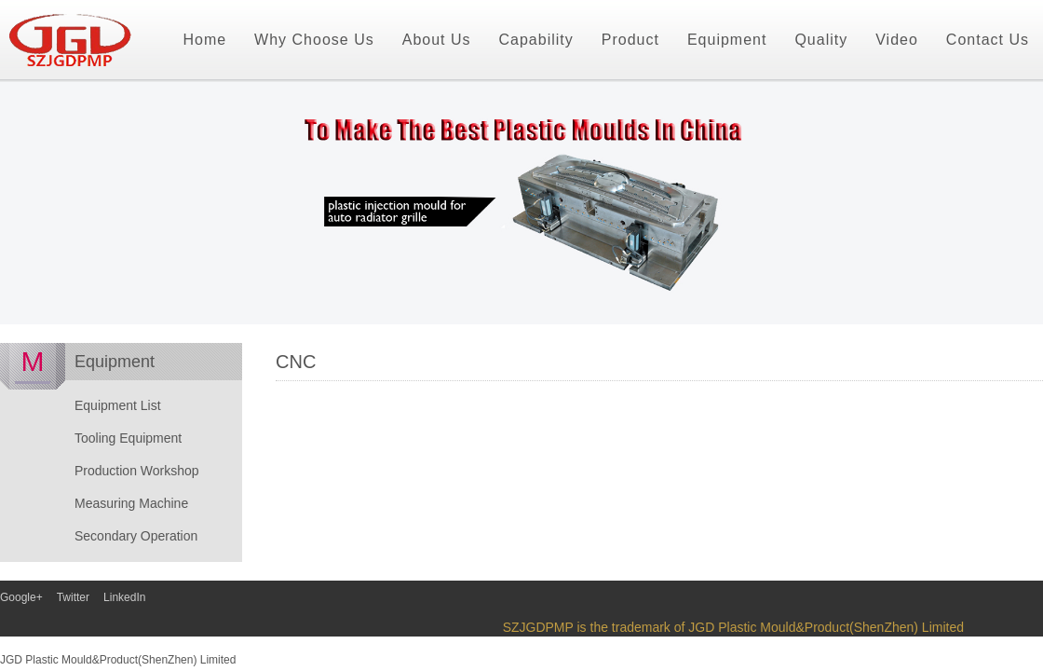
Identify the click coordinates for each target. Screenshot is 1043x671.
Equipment (727, 40)
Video (896, 40)
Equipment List (117, 405)
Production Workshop (136, 470)
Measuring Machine (131, 503)
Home (204, 40)
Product (630, 40)
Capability (536, 40)
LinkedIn (124, 597)
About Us (436, 40)
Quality (820, 40)
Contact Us (987, 40)
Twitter (73, 597)
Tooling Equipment (128, 438)
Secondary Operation (135, 535)
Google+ (21, 597)
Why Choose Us (314, 40)
